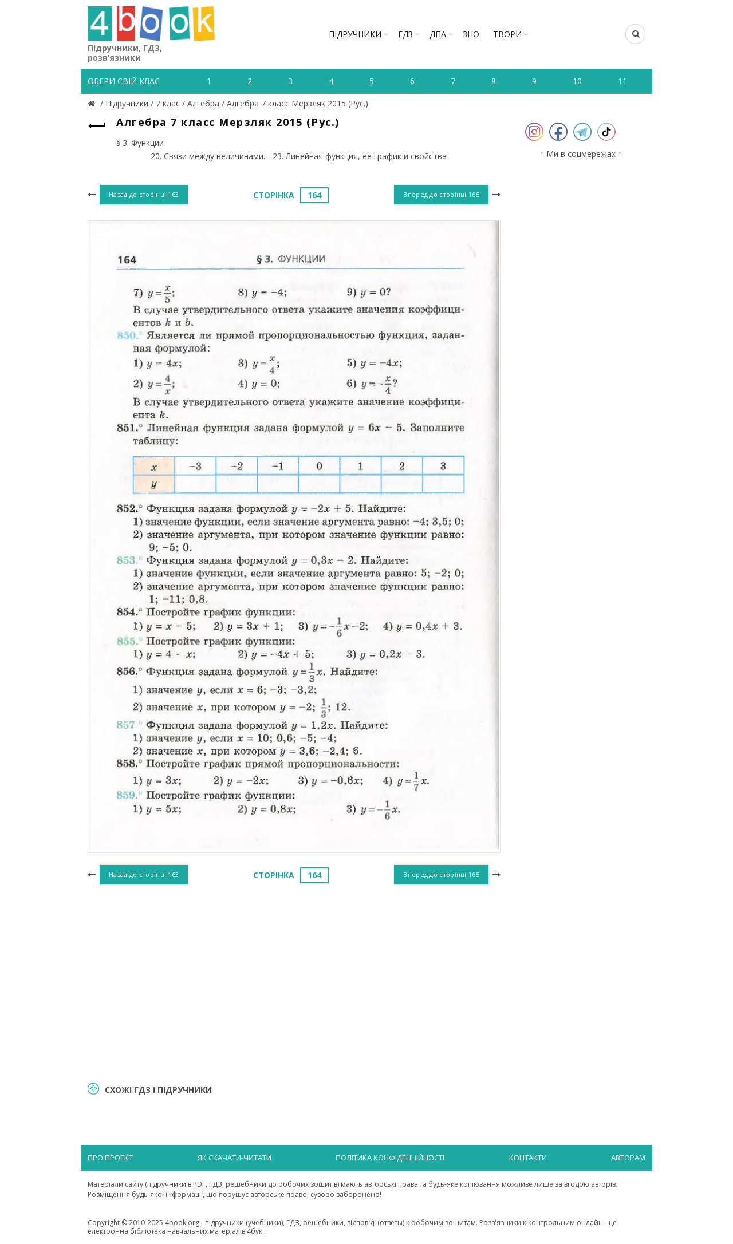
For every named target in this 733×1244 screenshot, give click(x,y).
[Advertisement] (294, 982)
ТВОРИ (507, 34)
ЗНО (471, 34)
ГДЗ (405, 34)
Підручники (355, 34)
